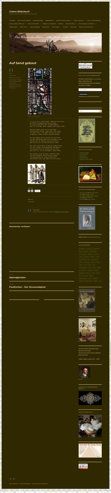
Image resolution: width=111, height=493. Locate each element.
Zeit (100, 281)
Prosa (94, 267)
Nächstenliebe (83, 267)
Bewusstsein (82, 248)
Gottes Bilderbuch (19, 11)
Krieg (97, 262)
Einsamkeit (96, 248)
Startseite (12, 20)
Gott (88, 259)
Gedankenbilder (38, 20)
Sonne (93, 273)
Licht (85, 264)
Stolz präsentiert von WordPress (40, 483)
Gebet (80, 256)
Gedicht (19, 81)
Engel (80, 251)
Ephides (60, 23)
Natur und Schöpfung (94, 20)
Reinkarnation (82, 270)
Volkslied (95, 278)
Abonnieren (83, 94)
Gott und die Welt (33, 23)
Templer (11, 88)
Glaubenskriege (13, 84)
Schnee (96, 270)
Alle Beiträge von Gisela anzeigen (61, 211)
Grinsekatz (82, 199)
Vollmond (81, 281)
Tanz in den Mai (84, 154)
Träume (91, 275)
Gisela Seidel (12, 83)
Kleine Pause (83, 156)
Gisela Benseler (83, 192)
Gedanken (86, 256)
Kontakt (65, 27)
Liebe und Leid (78, 20)
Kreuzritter (12, 86)
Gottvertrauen (94, 259)
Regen (99, 267)
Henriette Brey (70, 23)
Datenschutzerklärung (86, 27)
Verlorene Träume (84, 152)
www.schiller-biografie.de (93, 237)
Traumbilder (55, 27)
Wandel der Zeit (84, 157)
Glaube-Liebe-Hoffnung (16, 23)
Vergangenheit (83, 278)
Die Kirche (33, 121)
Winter (96, 281)
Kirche (19, 84)
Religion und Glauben (49, 23)
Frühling (96, 254)
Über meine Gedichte (24, 20)
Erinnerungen (82, 254)
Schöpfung (82, 273)
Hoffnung (86, 262)
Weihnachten (89, 281)
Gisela (10, 73)
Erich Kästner (92, 251)
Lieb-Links (73, 27)
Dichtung (14, 81)
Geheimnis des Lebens (63, 20)
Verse (15, 88)
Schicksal (90, 270)
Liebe (89, 264)
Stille (98, 273)
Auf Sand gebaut (13, 79)
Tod (80, 275)
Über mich (23, 27)
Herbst (81, 262)
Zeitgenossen (13, 27)
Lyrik (16, 86)
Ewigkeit (90, 254)
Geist (97, 256)
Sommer (88, 273)
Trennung (84, 275)
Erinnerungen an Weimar (86, 23)
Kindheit (92, 262)
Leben (80, 264)
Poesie (19, 86)
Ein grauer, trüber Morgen (86, 159)
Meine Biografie (35, 27)
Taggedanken (49, 20)
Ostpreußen (46, 27)
